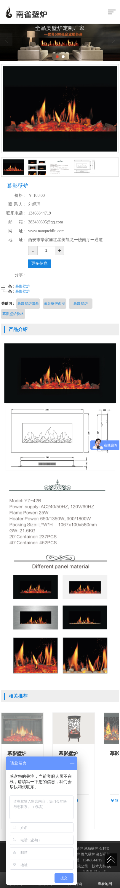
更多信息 (39, 263)
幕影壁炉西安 (54, 303)
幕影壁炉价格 (13, 314)
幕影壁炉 (22, 286)
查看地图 (105, 880)
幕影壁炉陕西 (28, 303)
